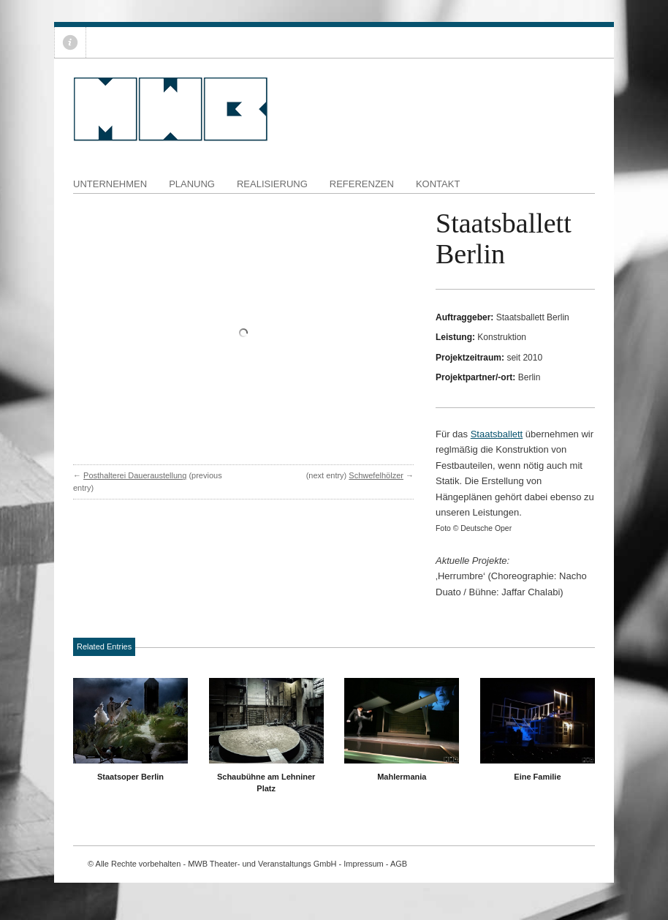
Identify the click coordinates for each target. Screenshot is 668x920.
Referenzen (362, 183)
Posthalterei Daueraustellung (134, 475)
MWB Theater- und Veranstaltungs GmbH (262, 863)
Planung (192, 183)
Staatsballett (497, 434)
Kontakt (438, 183)
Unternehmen (110, 183)
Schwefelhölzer (376, 475)
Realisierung (272, 183)
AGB (398, 863)
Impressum (363, 863)
